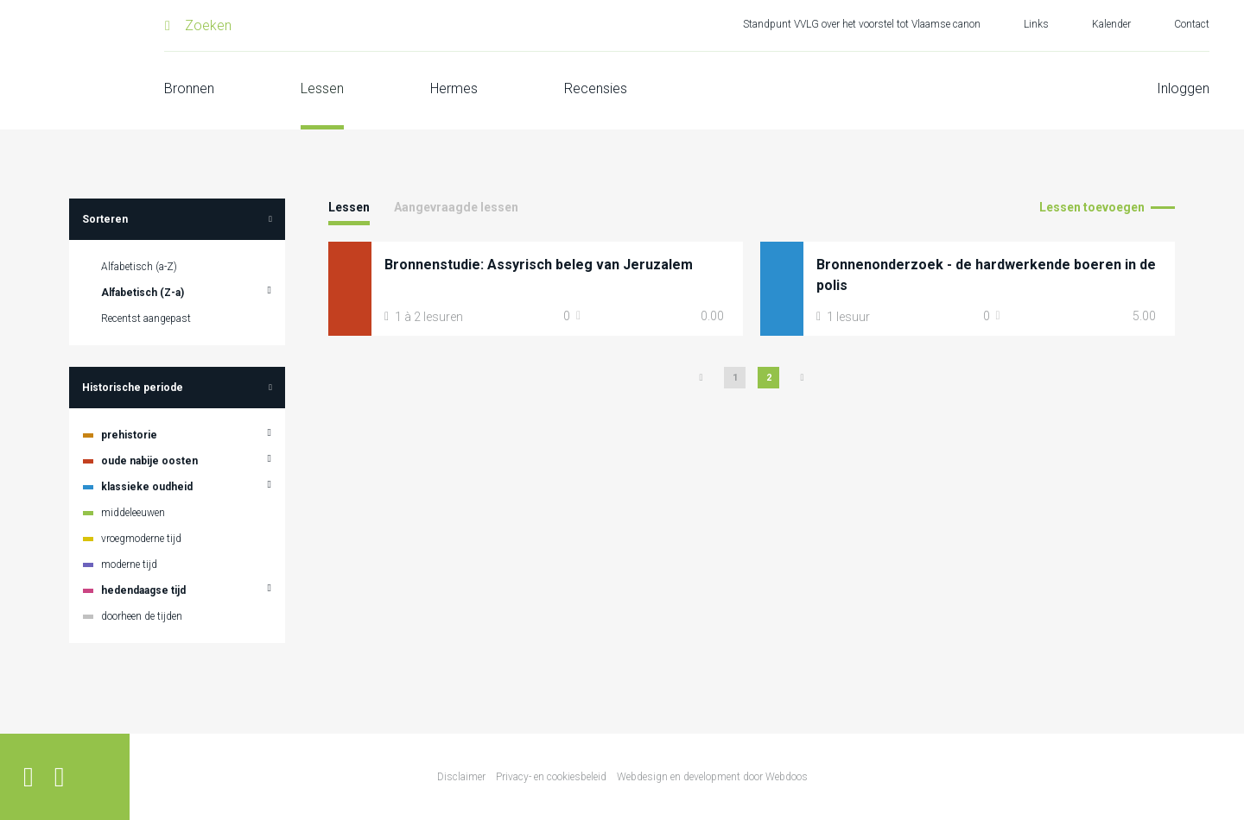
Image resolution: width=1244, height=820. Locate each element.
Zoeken (208, 25)
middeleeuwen (133, 513)
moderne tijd (129, 564)
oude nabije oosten (149, 461)
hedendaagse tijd (143, 590)
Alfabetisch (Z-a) (142, 293)
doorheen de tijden (141, 616)
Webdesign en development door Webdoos (712, 777)
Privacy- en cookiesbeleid (551, 777)
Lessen (322, 88)
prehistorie (129, 435)
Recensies (595, 88)
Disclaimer (461, 777)
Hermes (454, 88)
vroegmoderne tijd (141, 539)
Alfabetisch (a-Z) (139, 267)
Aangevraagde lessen (456, 207)
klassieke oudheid (147, 487)
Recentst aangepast (146, 318)
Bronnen (189, 88)
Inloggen (1183, 88)
